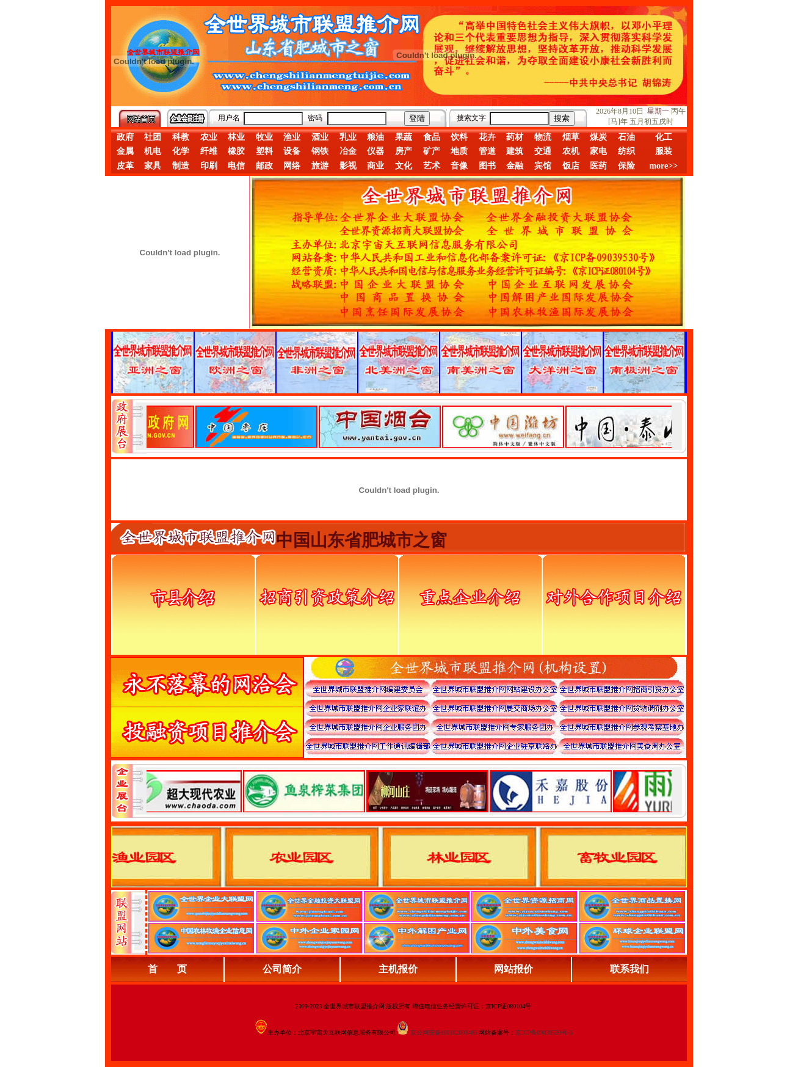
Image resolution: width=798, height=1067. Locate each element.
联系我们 (629, 969)
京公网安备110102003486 (443, 1032)
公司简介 (282, 969)
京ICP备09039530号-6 (544, 1032)
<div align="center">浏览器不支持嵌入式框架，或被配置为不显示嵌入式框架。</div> (409, 791)
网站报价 (513, 969)
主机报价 (398, 969)
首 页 (167, 969)
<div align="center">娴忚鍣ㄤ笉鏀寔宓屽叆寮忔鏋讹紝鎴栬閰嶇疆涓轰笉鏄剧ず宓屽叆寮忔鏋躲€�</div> (409, 426)
